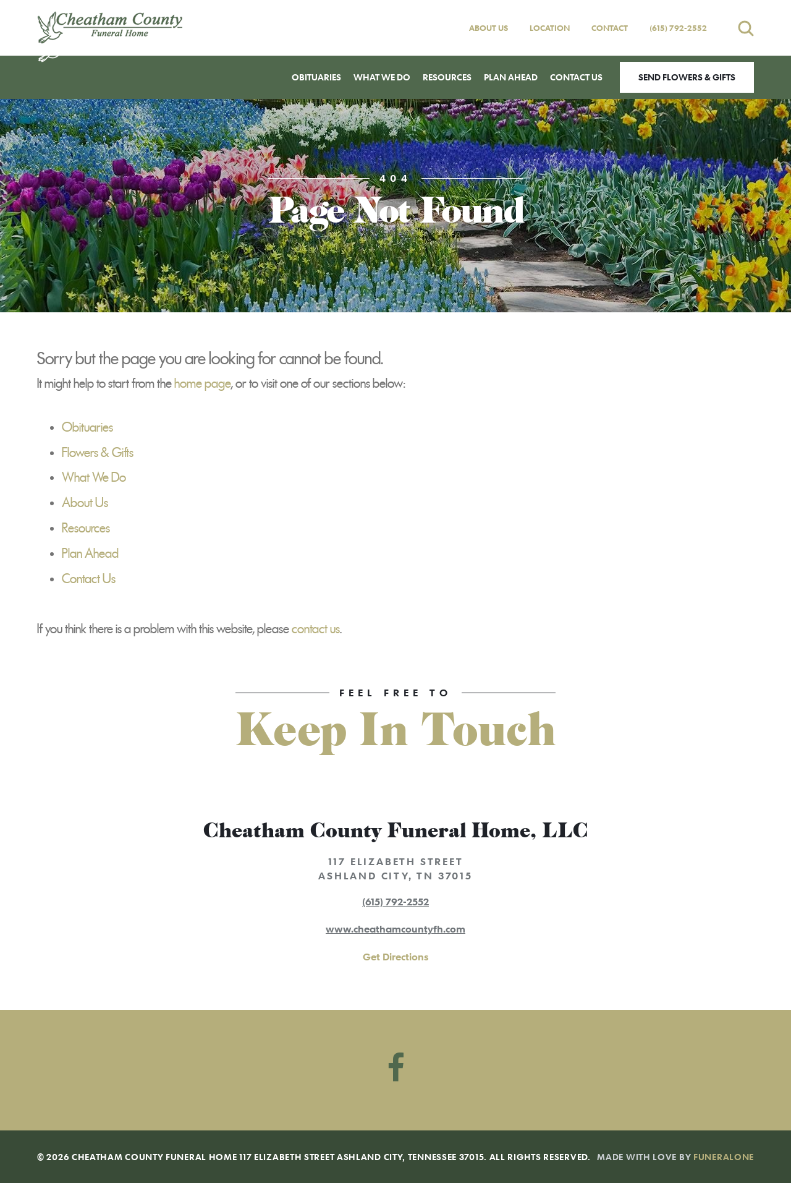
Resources (86, 528)
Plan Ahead (90, 553)
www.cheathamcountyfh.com (395, 929)
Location (550, 27)
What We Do (94, 477)
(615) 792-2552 (678, 27)
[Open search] (746, 28)
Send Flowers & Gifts (686, 77)
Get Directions (395, 956)
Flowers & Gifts (97, 452)
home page (202, 383)
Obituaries (87, 427)
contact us (316, 628)
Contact (609, 27)
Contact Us (89, 578)
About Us (488, 27)
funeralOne (723, 1157)
